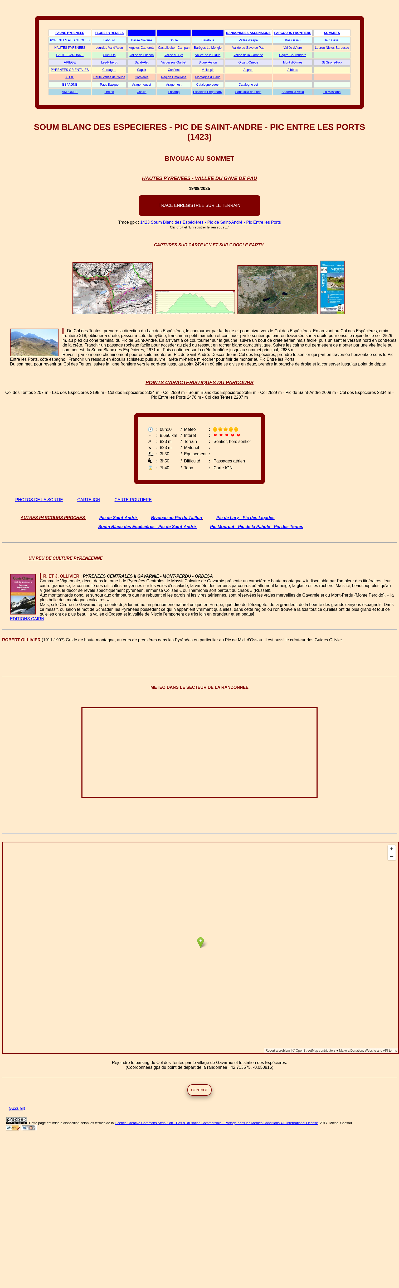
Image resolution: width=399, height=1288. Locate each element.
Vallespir (208, 70)
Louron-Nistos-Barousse (332, 48)
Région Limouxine (173, 77)
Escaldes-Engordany (207, 92)
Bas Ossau (292, 40)
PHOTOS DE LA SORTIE (39, 499)
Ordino (109, 92)
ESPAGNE (69, 84)
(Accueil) (17, 1108)
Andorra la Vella (292, 92)
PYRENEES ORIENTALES (70, 70)
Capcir (141, 70)
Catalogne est (248, 84)
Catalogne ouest (207, 84)
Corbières (141, 77)
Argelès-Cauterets (141, 48)
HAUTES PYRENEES (69, 48)
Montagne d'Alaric (208, 77)
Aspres (248, 70)
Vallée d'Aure (293, 48)
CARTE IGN (88, 499)
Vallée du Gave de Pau (248, 48)
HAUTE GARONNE (70, 55)
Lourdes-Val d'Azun (109, 48)
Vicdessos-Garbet (173, 62)
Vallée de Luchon (141, 55)
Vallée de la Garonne (248, 55)
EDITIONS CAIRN (27, 619)
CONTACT (199, 1090)
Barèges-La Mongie (208, 48)
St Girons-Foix (332, 62)
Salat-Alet (141, 62)
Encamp (173, 92)
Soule (174, 40)
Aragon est (173, 84)
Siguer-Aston (208, 62)
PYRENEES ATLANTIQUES (70, 40)
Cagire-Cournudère (292, 55)
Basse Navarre (141, 40)
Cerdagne (109, 70)
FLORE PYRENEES (109, 33)
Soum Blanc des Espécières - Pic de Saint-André (147, 526)
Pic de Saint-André (118, 517)
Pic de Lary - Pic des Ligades (245, 517)
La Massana (331, 92)
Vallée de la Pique (208, 55)
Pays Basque (109, 84)
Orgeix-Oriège (248, 62)
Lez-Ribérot (109, 62)
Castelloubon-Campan (173, 48)
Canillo (142, 92)
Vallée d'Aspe (248, 40)
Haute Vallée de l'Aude (109, 77)
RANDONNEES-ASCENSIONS (248, 33)
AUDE (69, 77)
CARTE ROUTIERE (133, 499)
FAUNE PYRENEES (69, 33)
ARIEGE (70, 62)
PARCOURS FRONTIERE (292, 33)
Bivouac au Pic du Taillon (176, 517)
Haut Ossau (332, 40)
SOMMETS (332, 33)
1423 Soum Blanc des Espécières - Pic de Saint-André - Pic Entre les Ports (210, 222)
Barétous (207, 40)
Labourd (109, 40)
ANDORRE (70, 92)
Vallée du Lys (173, 55)
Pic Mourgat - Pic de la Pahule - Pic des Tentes (256, 526)
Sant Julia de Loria (248, 92)
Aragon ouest (141, 84)
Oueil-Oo (109, 55)
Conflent (174, 70)
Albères (292, 70)
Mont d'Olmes (293, 62)
